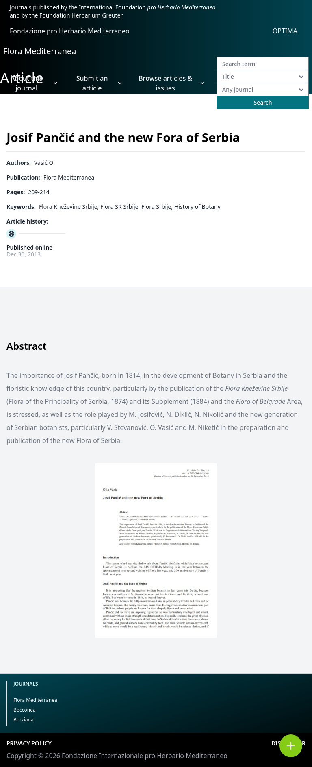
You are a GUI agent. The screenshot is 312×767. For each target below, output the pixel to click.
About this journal (34, 83)
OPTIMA (285, 30)
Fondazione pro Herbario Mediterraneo (70, 30)
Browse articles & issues (171, 83)
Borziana (23, 719)
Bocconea (24, 709)
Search (263, 102)
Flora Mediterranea (39, 51)
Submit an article (98, 83)
